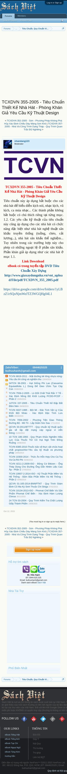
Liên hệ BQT (39, 757)
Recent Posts (26, 20)
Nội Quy (37, 743)
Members (22, 16)
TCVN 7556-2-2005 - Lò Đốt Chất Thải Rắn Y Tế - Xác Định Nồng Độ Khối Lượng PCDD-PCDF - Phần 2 (36, 396)
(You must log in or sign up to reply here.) (47, 522)
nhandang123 (21, 141)
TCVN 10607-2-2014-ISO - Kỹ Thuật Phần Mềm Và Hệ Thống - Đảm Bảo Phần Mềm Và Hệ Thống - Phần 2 (36, 476)
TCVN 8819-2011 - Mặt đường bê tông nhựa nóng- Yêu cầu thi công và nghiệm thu (36, 378)
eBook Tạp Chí (11, 743)
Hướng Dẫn (10, 756)
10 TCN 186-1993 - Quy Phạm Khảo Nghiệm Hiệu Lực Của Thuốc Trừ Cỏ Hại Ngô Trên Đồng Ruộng (36, 440)
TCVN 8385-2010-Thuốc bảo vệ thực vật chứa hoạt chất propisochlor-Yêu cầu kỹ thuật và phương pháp (36, 449)
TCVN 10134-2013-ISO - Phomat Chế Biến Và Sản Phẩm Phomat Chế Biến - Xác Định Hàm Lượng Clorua (36, 493)
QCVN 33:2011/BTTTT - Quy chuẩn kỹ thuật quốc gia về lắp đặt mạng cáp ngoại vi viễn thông (36, 430)
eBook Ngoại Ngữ (12, 747)
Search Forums (10, 20)
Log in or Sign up (54, 3)
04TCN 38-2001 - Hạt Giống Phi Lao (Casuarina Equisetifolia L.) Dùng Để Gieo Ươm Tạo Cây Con (36, 386)
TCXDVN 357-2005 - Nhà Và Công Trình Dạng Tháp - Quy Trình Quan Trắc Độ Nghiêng (34, 126)
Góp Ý (36, 739)
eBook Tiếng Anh (12, 739)
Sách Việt (41, 582)
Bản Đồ (36, 734)
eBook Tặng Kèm (12, 752)
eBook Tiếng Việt (12, 735)
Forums (8, 16)
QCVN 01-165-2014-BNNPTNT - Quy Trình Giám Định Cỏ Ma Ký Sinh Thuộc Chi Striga (36, 485)
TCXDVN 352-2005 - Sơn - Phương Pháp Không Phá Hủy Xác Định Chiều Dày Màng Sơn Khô (33, 122)
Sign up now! (33, 549)
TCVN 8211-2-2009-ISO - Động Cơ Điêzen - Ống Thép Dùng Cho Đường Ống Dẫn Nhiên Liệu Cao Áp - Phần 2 (36, 466)
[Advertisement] (33, 66)
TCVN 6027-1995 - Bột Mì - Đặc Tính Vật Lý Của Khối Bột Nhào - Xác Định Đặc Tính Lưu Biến (36, 413)
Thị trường (38, 748)
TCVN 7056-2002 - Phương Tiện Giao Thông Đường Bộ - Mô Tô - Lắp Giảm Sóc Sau (36, 421)
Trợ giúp (37, 752)
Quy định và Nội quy (57, 771)
